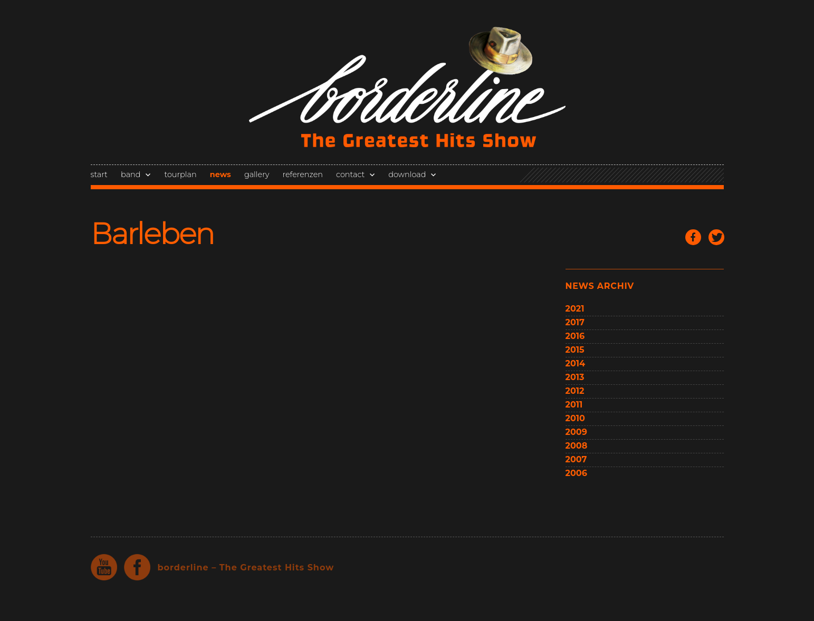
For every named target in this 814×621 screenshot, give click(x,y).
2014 (576, 363)
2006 (576, 473)
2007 (576, 459)
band (130, 174)
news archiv (600, 286)
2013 (575, 377)
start (99, 174)
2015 (575, 350)
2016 (575, 336)
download (407, 174)
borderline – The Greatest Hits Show (246, 567)
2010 (575, 418)
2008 (577, 446)
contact (350, 174)
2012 (575, 391)
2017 (575, 322)
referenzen (303, 174)
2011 (574, 405)
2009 (576, 432)
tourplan (180, 174)
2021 (575, 309)
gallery (256, 174)
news (220, 174)
